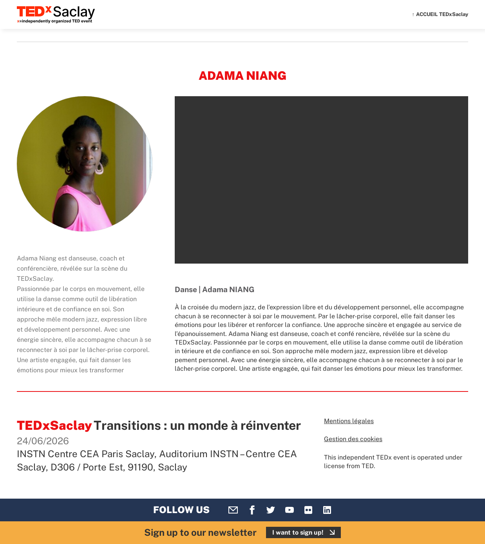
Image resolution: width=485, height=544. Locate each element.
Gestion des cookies (353, 439)
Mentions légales (349, 421)
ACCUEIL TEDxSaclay (442, 14)
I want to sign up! (298, 532)
